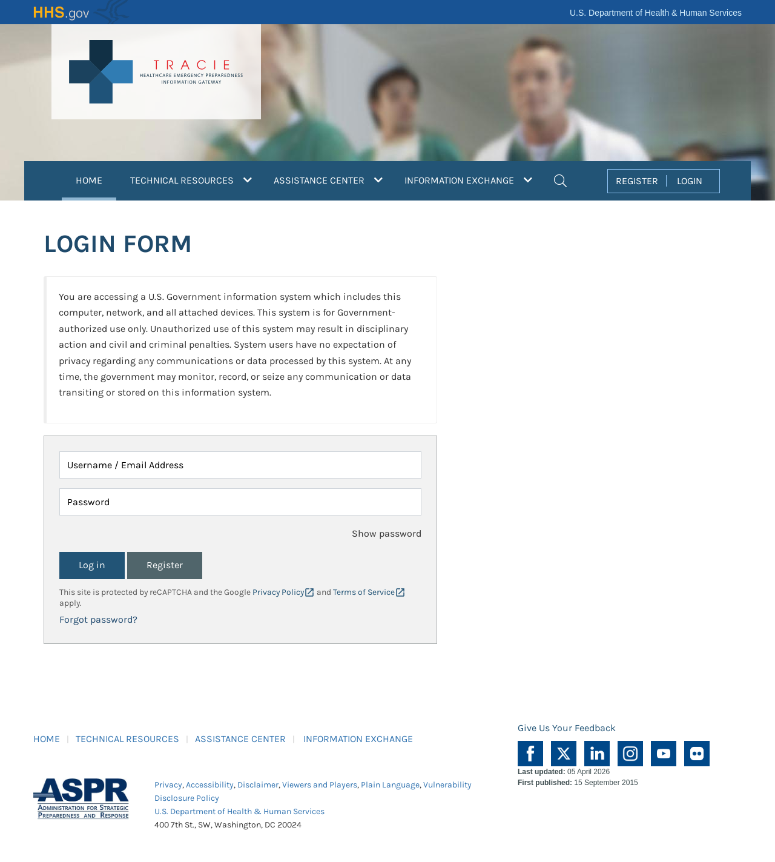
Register (165, 565)
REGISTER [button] (637, 181)
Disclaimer (258, 785)
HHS (81, 12)
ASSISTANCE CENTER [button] (328, 180)
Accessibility (210, 785)
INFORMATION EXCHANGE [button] (468, 180)
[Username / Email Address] (240, 465)
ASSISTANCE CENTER (240, 738)
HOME (96, 178)
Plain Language (390, 785)
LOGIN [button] (689, 181)
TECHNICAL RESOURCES (127, 738)
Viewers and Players (319, 785)
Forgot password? (98, 619)
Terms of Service (364, 592)
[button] (560, 179)
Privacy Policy (278, 592)
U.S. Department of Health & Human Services (656, 13)
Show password (386, 533)
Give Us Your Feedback (567, 728)
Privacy (168, 785)
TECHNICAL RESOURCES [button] (191, 180)
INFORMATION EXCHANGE (358, 738)
